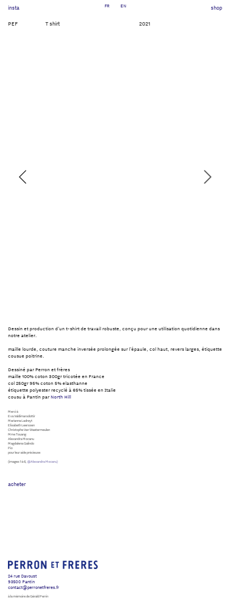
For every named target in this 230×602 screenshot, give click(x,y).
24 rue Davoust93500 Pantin (22, 578)
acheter (17, 484)
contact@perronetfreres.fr (33, 587)
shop (216, 7)
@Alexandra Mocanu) (42, 461)
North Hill (61, 396)
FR (107, 5)
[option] (115, 176)
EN (123, 5)
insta (13, 7)
